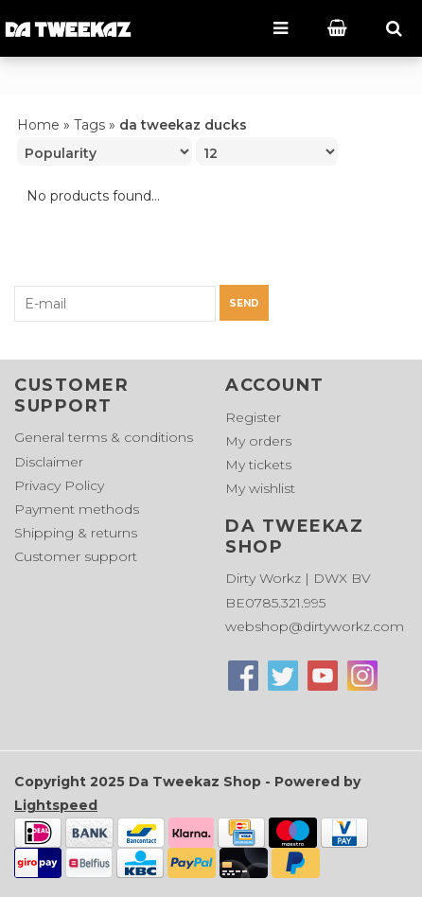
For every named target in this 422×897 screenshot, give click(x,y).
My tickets (258, 464)
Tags (89, 124)
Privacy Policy (59, 485)
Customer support (75, 556)
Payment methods (76, 509)
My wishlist (260, 488)
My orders (258, 440)
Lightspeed (55, 805)
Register (253, 417)
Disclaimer (48, 461)
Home (38, 124)
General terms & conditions (103, 437)
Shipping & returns (75, 532)
